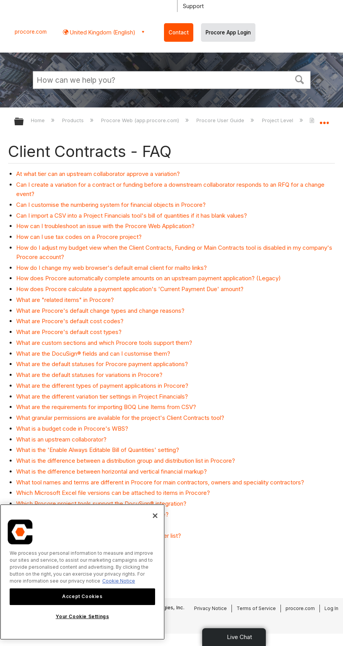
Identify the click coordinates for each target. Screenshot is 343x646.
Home (38, 120)
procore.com (31, 32)
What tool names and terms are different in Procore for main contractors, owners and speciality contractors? (160, 482)
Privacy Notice (210, 608)
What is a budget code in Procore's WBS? (72, 428)
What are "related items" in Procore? (65, 299)
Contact (179, 32)
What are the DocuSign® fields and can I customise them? (93, 353)
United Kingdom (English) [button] (101, 32)
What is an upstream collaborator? (61, 439)
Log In (331, 608)
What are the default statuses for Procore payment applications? (102, 364)
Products (73, 120)
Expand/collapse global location (324, 119)
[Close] (155, 515)
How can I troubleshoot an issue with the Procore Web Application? (105, 226)
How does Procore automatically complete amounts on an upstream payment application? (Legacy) (148, 278)
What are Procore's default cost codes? (69, 321)
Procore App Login (228, 32)
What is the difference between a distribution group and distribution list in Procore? (125, 460)
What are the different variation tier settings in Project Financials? (102, 396)
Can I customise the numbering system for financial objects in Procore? (111, 204)
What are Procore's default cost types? (69, 332)
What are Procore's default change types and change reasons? (100, 310)
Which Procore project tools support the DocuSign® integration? (101, 503)
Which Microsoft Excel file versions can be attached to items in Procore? (113, 492)
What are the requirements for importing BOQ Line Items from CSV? (106, 407)
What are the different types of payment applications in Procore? (102, 385)
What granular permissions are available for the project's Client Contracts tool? (120, 417)
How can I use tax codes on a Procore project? (79, 236)
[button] (299, 79)
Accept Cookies (82, 596)
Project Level (278, 120)
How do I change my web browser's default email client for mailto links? (111, 267)
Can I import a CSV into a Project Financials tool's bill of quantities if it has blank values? (131, 215)
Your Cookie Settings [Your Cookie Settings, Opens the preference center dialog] (82, 616)
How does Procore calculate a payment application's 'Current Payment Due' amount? (129, 289)
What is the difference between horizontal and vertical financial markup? (111, 471)
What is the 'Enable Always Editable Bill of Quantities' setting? (97, 449)
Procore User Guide (221, 120)
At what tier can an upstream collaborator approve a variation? (98, 173)
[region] (82, 572)
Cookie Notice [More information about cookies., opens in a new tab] (118, 581)
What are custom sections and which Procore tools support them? (104, 342)
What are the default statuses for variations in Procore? (89, 374)
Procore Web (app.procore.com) (141, 120)
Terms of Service (256, 608)
